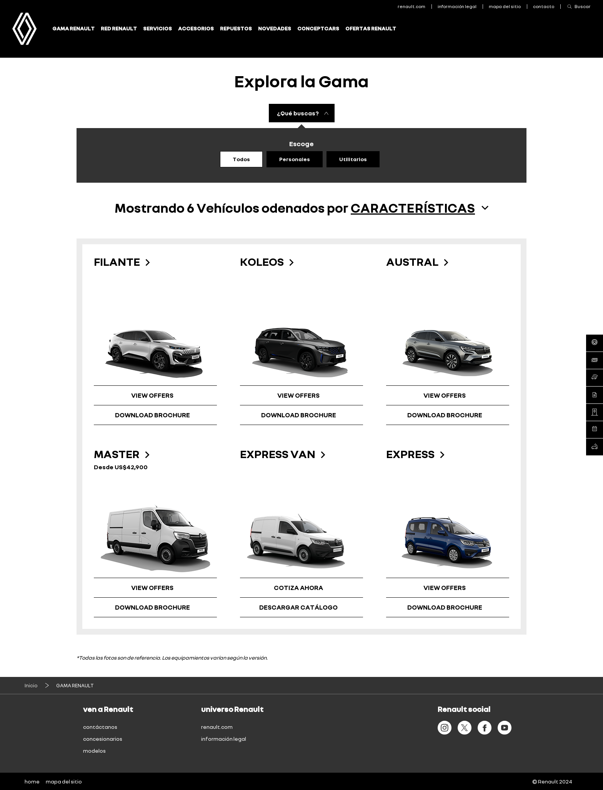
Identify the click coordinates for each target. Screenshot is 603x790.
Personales (294, 159)
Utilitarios (353, 159)
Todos (241, 159)
